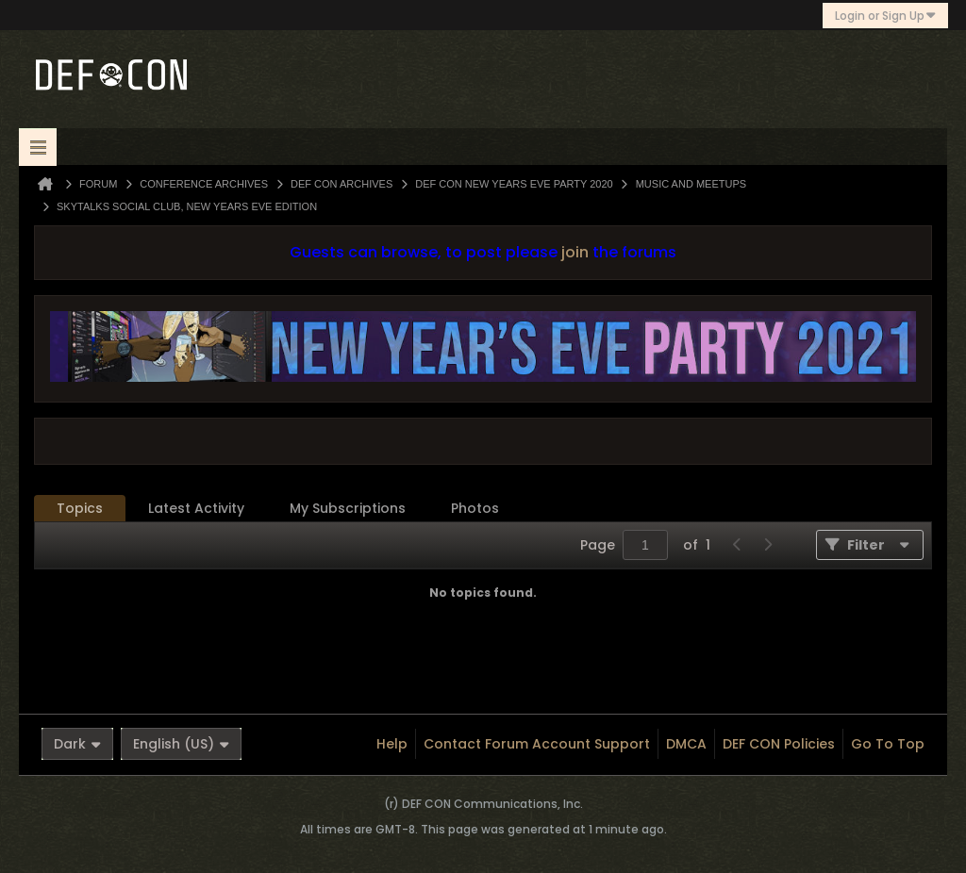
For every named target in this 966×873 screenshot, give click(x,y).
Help (392, 743)
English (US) (181, 743)
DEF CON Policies (779, 743)
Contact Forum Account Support (537, 743)
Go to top (887, 743)
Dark (77, 743)
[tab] (79, 508)
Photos (475, 508)
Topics (80, 508)
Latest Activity (196, 508)
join (575, 252)
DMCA (686, 743)
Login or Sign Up (885, 16)
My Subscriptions (348, 508)
